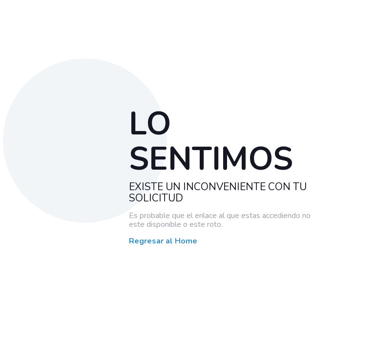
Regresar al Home (163, 241)
